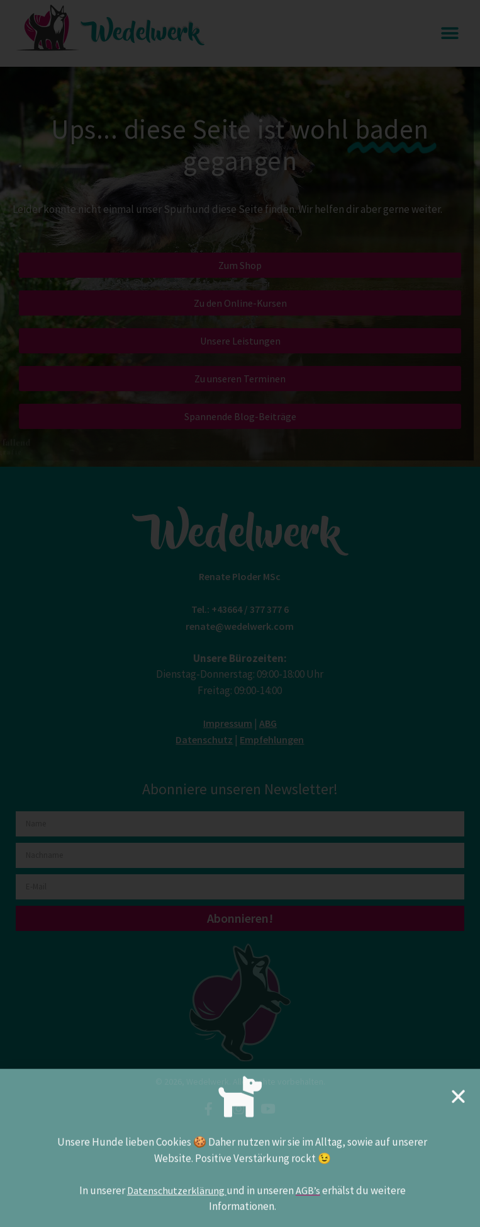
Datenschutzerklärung (176, 1200)
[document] (240, 613)
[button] (458, 1106)
